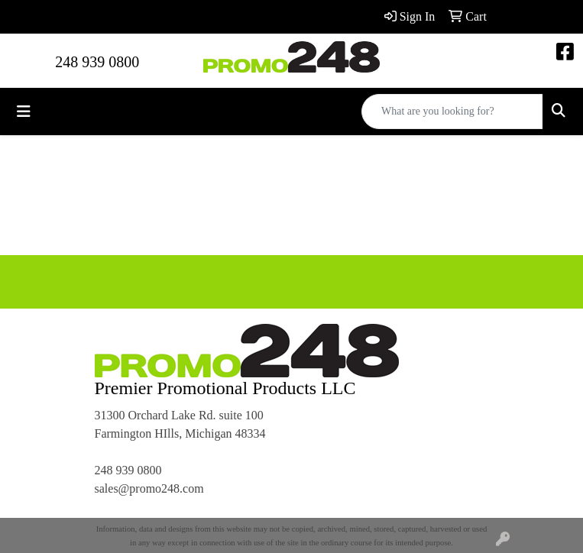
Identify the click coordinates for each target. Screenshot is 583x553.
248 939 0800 (97, 61)
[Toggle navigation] (24, 111)
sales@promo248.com (149, 488)
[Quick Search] (452, 111)
